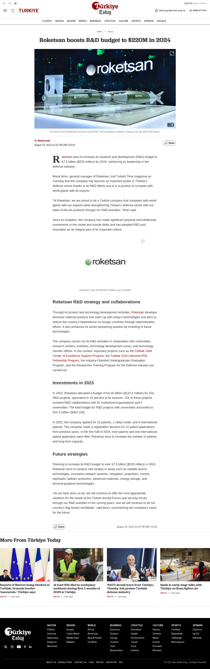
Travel (134, 642)
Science (135, 650)
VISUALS (161, 21)
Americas (93, 634)
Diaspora (52, 642)
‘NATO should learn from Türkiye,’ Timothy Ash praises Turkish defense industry (130, 588)
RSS (121, 662)
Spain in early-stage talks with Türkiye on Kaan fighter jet (181, 586)
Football (175, 629)
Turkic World (73, 634)
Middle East (73, 638)
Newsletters (65, 662)
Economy (115, 629)
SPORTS (136, 21)
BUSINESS (95, 21)
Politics (51, 629)
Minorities (52, 646)
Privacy (100, 662)
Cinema (157, 634)
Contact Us (80, 662)
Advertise (111, 662)
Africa (91, 629)
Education (136, 629)
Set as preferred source (170, 10)
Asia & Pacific (95, 638)
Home (99, 32)
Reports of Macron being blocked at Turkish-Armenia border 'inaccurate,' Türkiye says (25, 588)
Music (156, 638)
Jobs (91, 662)
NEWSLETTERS (198, 10)
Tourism (114, 642)
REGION (71, 21)
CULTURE (123, 21)
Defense (51, 634)
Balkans (71, 642)
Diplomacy (52, 638)
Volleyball (176, 638)
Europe (70, 629)
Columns (197, 629)
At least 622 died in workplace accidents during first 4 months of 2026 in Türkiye (76, 588)
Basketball (176, 634)
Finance (114, 634)
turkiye (29, 10)
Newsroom (44, 140)
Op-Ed (196, 634)
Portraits (157, 646)
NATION (59, 21)
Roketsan (138, 312)
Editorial (197, 638)
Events (156, 642)
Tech (112, 646)
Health (134, 634)
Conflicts (92, 642)
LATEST (48, 21)
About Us (51, 662)
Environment (137, 638)
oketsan (67, 157)
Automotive (116, 650)
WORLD (83, 21)
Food (133, 646)
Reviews (157, 650)
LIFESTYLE (110, 21)
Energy (113, 638)
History (156, 629)
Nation (110, 32)
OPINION (148, 21)
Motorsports (177, 642)
